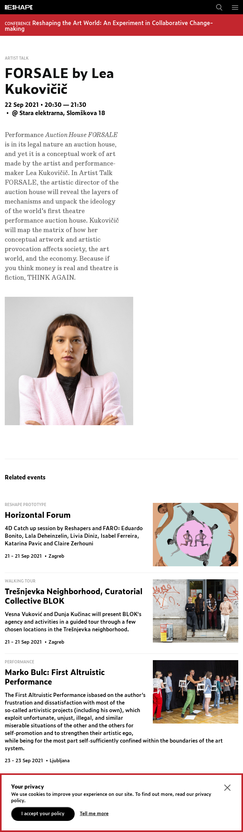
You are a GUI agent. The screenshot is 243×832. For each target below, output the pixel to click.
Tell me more (94, 813)
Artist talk (17, 58)
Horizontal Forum (38, 515)
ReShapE (19, 7)
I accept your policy (43, 813)
